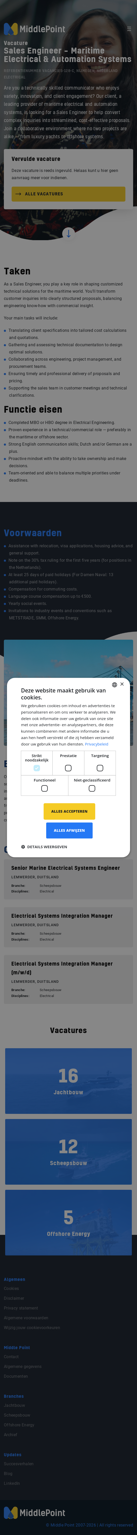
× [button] (122, 684)
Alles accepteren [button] (69, 811)
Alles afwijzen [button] (69, 830)
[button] (44, 847)
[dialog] (68, 767)
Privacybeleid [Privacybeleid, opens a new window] (97, 744)
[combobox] (114, 684)
